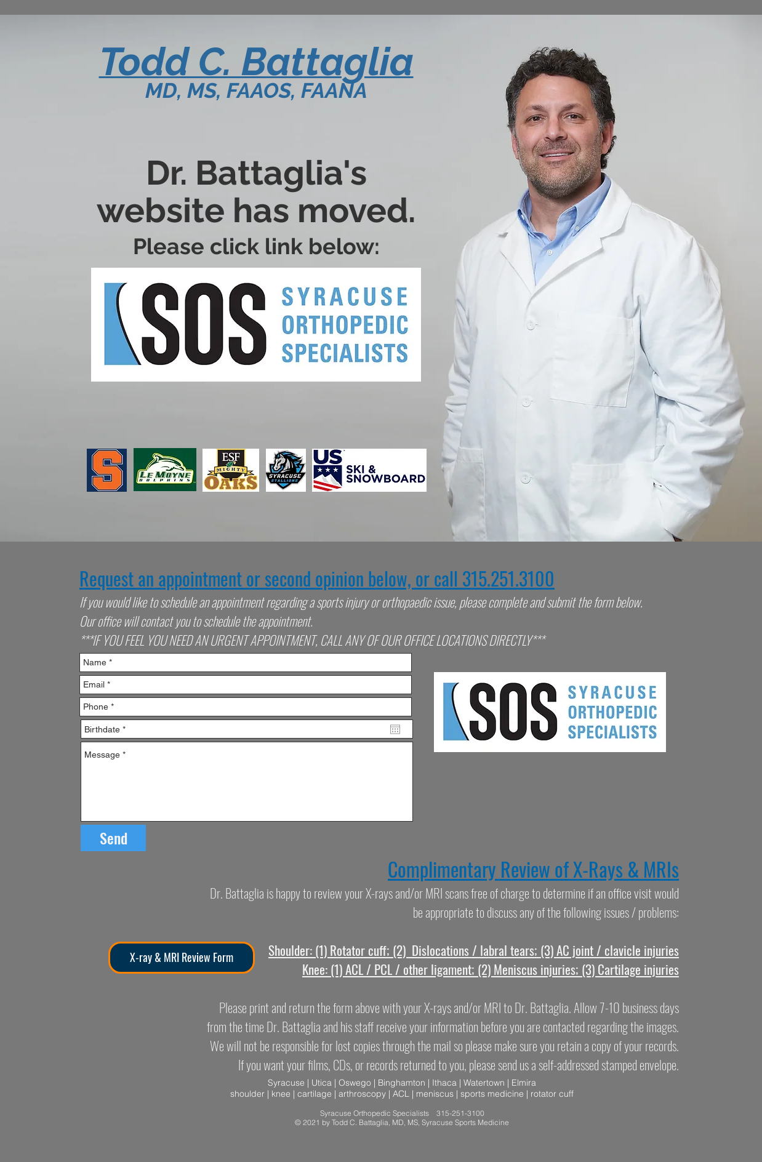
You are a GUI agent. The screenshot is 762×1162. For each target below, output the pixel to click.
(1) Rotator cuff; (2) (360, 950)
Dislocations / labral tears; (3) (482, 950)
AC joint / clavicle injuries (617, 950)
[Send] (113, 838)
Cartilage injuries (638, 969)
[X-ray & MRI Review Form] (181, 958)
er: (306, 950)
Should (284, 950)
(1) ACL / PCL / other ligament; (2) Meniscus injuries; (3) (462, 969)
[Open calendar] (395, 729)
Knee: (314, 969)
